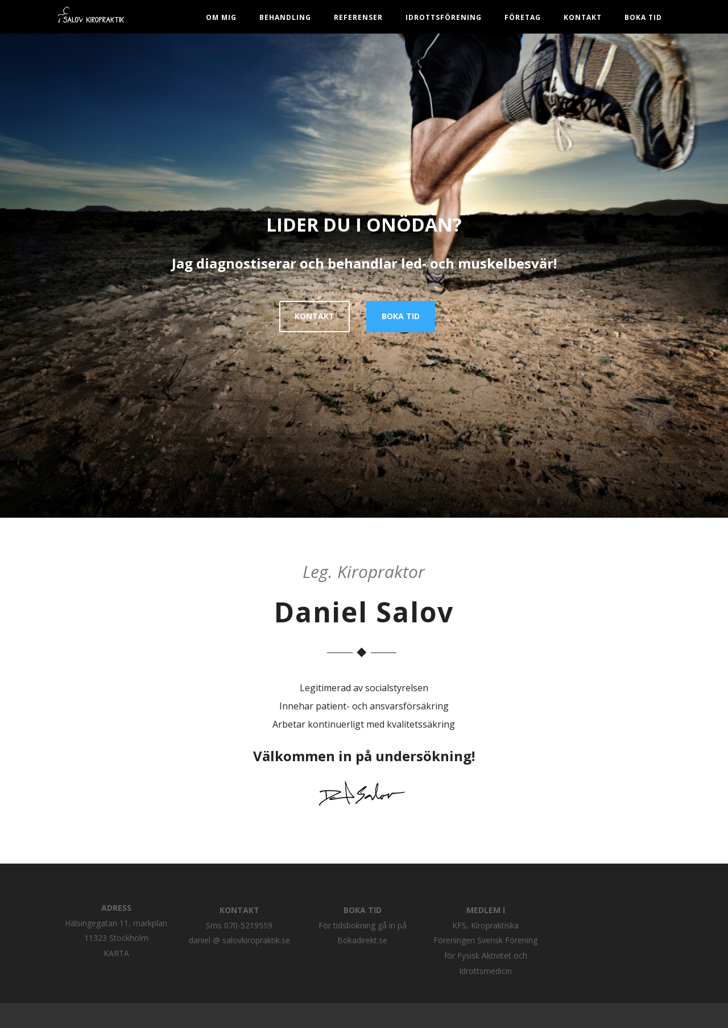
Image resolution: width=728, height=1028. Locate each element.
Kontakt (583, 17)
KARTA (116, 953)
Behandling (285, 17)
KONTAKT (314, 316)
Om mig (221, 17)
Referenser (358, 17)
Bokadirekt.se (362, 940)
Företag (522, 17)
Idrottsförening (444, 17)
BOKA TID (643, 17)
